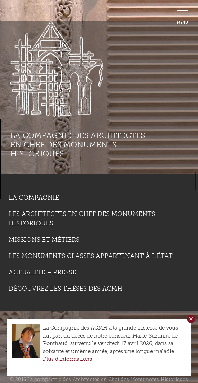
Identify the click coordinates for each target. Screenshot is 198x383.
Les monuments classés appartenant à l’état (91, 256)
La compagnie (34, 197)
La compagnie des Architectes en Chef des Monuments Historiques (77, 144)
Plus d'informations (67, 359)
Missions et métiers (44, 239)
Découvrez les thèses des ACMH (65, 288)
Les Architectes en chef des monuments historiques (82, 218)
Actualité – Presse (42, 272)
